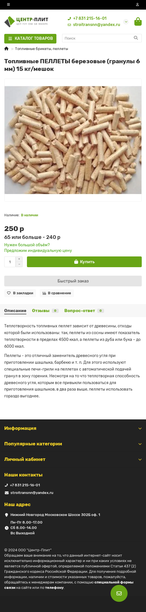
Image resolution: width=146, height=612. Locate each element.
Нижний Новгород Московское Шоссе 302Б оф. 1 (55, 515)
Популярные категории (73, 444)
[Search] (102, 38)
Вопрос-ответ (84, 310)
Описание (15, 310)
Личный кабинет (73, 459)
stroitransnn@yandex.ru (92, 25)
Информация (73, 428)
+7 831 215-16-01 (86, 18)
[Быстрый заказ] (73, 281)
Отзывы (45, 310)
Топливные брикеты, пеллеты (41, 49)
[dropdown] (8, 5)
